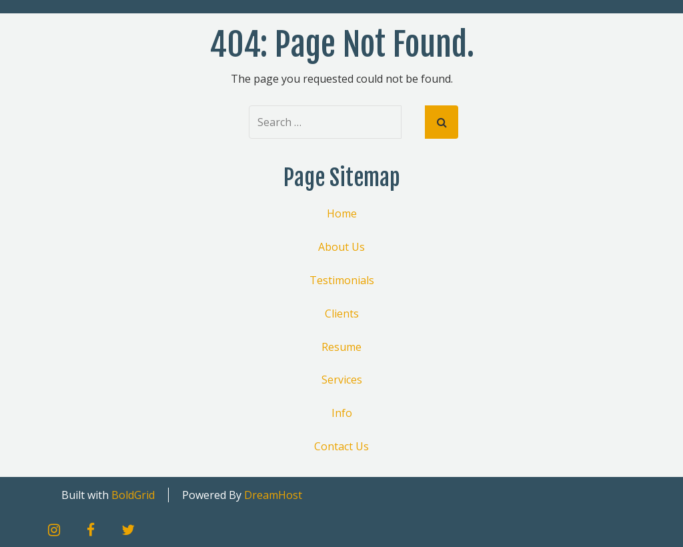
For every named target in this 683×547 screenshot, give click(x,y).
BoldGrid (133, 495)
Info (341, 413)
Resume (341, 347)
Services (341, 379)
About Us (341, 246)
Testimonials (341, 280)
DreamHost (273, 495)
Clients (342, 313)
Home (342, 213)
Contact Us (341, 446)
